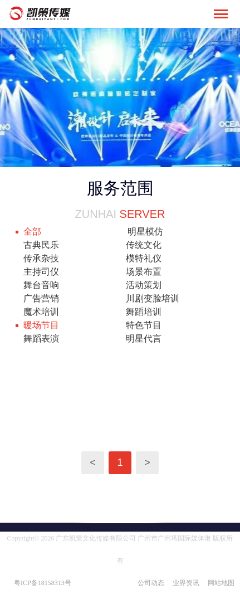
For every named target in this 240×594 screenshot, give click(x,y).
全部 (32, 231)
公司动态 (151, 583)
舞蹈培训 (143, 312)
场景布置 (143, 271)
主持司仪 (41, 271)
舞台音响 (41, 285)
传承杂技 (41, 258)
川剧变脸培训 (152, 298)
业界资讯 (186, 583)
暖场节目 (41, 325)
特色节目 (143, 325)
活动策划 (143, 285)
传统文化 (143, 245)
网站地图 (221, 583)
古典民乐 (41, 245)
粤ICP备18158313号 (42, 583)
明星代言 (143, 338)
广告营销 (41, 298)
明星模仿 (145, 231)
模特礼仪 (143, 258)
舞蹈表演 (41, 338)
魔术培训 (41, 312)
